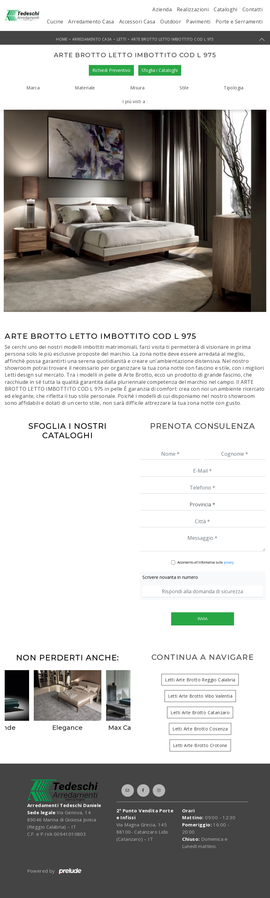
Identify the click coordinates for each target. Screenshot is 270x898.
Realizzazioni (193, 9)
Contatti (252, 9)
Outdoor (170, 21)
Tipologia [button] (234, 88)
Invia (202, 618)
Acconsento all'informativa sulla (205, 562)
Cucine (55, 21)
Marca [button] (33, 88)
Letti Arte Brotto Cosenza (200, 729)
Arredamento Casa (91, 21)
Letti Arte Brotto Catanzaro (200, 712)
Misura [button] (137, 88)
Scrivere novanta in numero (170, 577)
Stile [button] (184, 88)
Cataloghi (225, 9)
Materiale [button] (85, 88)
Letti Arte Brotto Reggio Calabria (200, 680)
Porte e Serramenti (239, 21)
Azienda (162, 9)
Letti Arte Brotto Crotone (200, 745)
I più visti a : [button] (135, 101)
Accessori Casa (137, 21)
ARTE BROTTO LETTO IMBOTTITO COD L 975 (172, 39)
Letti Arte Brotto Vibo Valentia (200, 696)
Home (62, 39)
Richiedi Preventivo (111, 70)
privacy (229, 562)
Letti (121, 39)
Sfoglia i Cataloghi (160, 70)
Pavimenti (198, 21)
